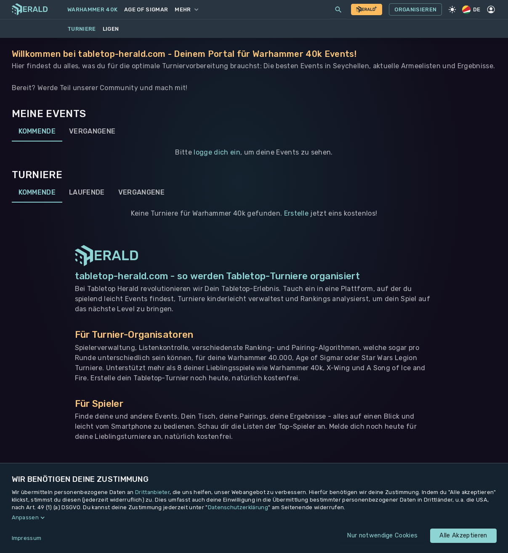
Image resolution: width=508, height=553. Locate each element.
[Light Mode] (452, 9)
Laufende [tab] (87, 192)
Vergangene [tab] (92, 131)
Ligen (111, 29)
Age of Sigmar (146, 9)
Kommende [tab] (37, 131)
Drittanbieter (152, 492)
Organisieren (415, 10)
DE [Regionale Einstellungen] (472, 9)
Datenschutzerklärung (238, 507)
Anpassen (25, 517)
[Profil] (491, 9)
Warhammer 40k (92, 9)
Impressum (27, 538)
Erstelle (296, 213)
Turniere (81, 29)
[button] (254, 518)
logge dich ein (217, 152)
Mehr (186, 9)
